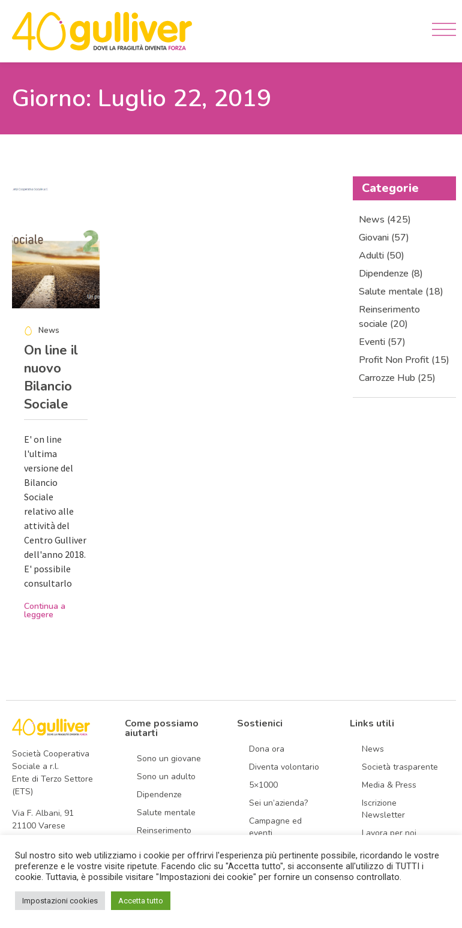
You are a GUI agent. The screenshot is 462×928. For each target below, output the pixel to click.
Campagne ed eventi (275, 827)
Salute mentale (166, 812)
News (373, 749)
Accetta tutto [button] (140, 900)
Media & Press (389, 785)
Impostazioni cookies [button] (60, 900)
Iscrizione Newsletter (383, 809)
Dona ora (266, 749)
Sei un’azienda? (278, 803)
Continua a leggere (44, 610)
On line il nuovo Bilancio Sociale (51, 377)
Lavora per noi (389, 833)
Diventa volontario (284, 767)
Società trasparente (400, 767)
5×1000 (263, 785)
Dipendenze (159, 794)
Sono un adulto (166, 776)
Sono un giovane (169, 758)
